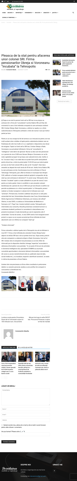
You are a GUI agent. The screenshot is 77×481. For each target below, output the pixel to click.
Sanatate (47, 12)
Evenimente (29, 12)
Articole (68, 479)
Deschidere (4, 356)
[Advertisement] (38, 34)
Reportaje (19, 12)
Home (4, 12)
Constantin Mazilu (11, 65)
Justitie (55, 12)
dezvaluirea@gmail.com (38, 471)
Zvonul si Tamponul (9, 17)
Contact (62, 479)
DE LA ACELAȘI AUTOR (25, 343)
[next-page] (6, 372)
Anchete (11, 12)
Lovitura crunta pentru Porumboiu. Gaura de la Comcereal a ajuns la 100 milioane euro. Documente (12, 315)
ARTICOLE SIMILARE (9, 343)
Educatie (38, 12)
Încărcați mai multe (64, 96)
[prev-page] (2, 372)
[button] (73, 13)
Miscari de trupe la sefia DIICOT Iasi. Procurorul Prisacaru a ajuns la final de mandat (39, 315)
